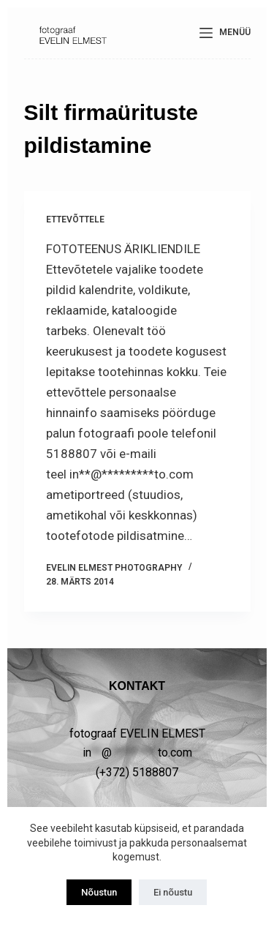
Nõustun (99, 892)
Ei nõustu (172, 892)
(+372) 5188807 (137, 772)
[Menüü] (225, 33)
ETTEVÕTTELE (75, 219)
